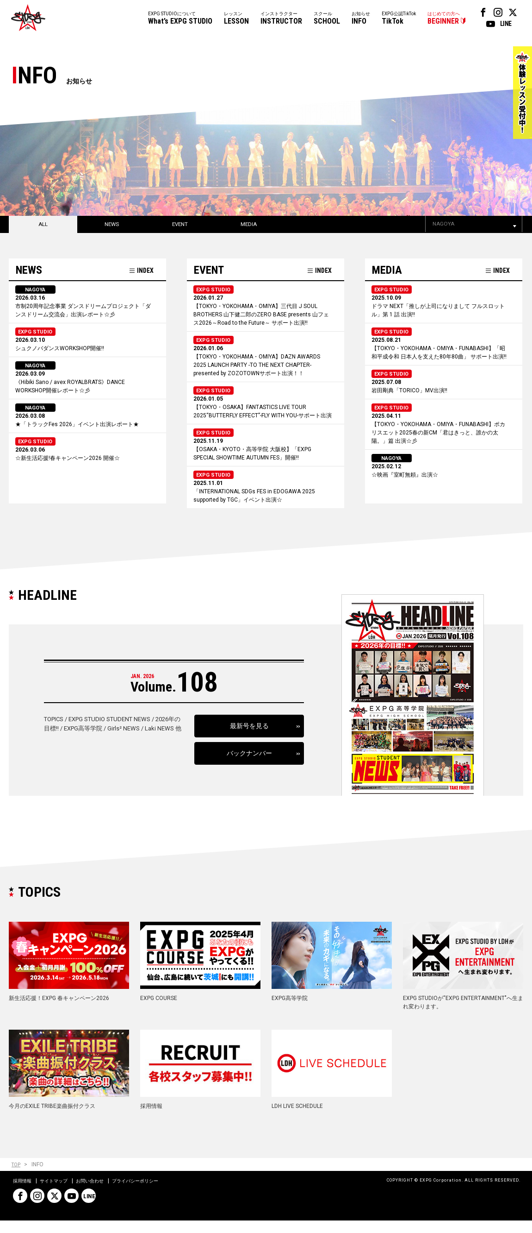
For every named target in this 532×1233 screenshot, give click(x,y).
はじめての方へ (443, 18)
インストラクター (281, 18)
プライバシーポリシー (154, 1193)
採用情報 (24, 1193)
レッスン (236, 18)
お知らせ (361, 18)
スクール (327, 18)
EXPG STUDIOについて (180, 18)
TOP (17, 1177)
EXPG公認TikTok (399, 18)
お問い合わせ (101, 1193)
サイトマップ (60, 1193)
